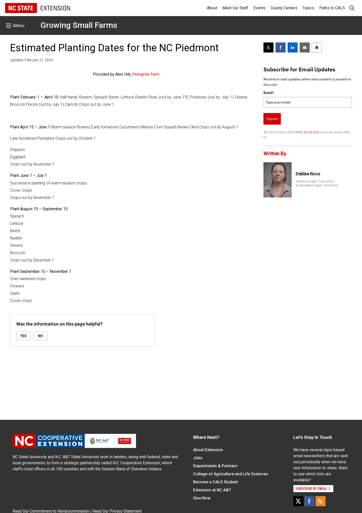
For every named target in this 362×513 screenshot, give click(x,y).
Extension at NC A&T (212, 490)
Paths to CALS (332, 8)
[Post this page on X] (268, 47)
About (212, 8)
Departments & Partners (215, 466)
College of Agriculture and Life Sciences (230, 474)
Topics (308, 8)
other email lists (307, 132)
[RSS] (320, 501)
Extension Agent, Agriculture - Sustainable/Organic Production (317, 183)
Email (269, 92)
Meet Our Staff (235, 8)
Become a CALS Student (215, 482)
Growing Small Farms (78, 25)
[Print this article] (317, 47)
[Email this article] (305, 47)
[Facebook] (309, 501)
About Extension (208, 449)
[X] (298, 501)
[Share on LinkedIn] (293, 47)
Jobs (197, 457)
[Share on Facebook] (281, 47)
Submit (272, 119)
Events (259, 8)
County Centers (283, 8)
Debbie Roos (308, 173)
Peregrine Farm (145, 74)
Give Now (201, 498)
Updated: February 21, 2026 (31, 60)
